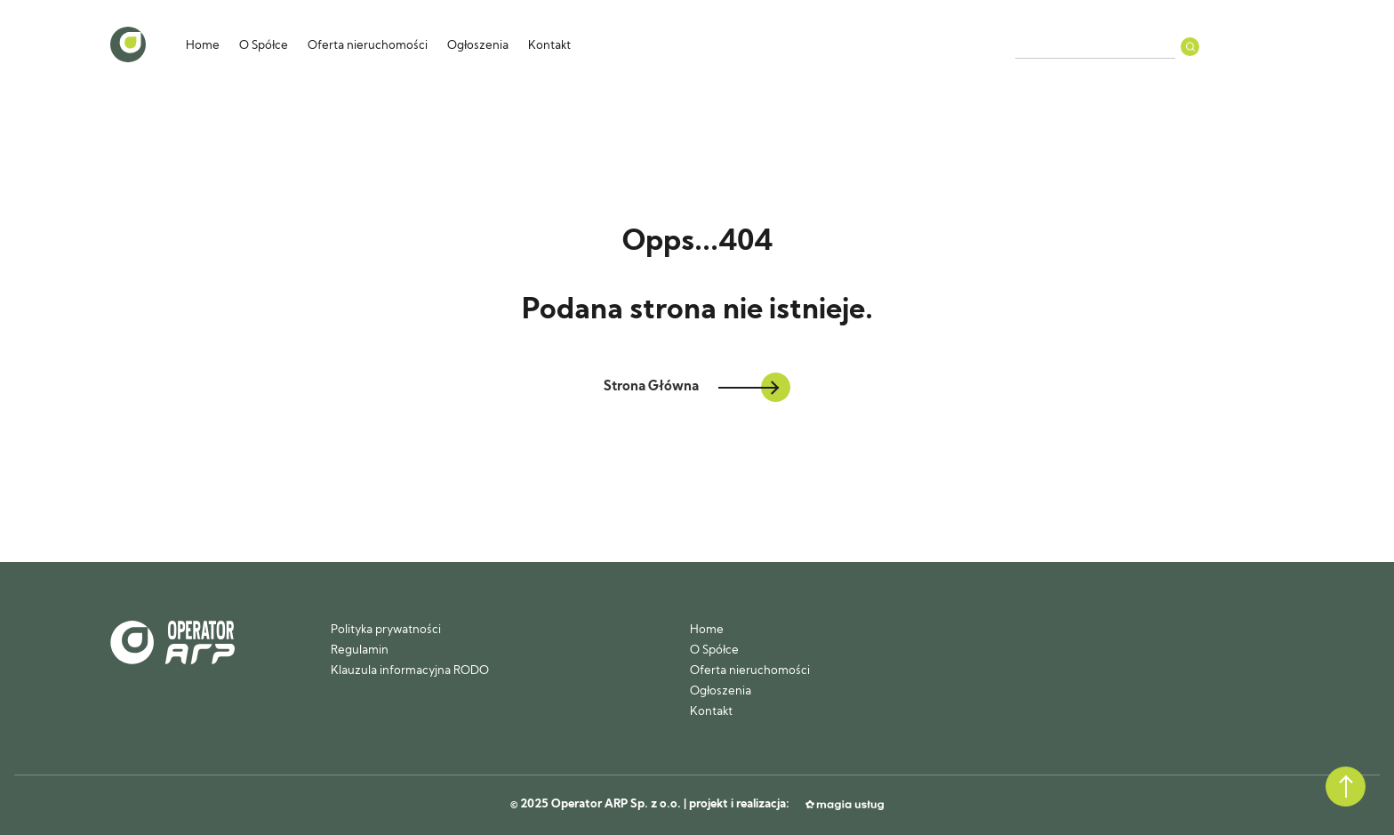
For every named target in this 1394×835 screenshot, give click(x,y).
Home (203, 46)
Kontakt (549, 46)
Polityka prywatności (386, 630)
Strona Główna (697, 387)
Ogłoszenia (478, 46)
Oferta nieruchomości (368, 46)
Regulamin (360, 650)
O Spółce (263, 46)
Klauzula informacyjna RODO (410, 671)
